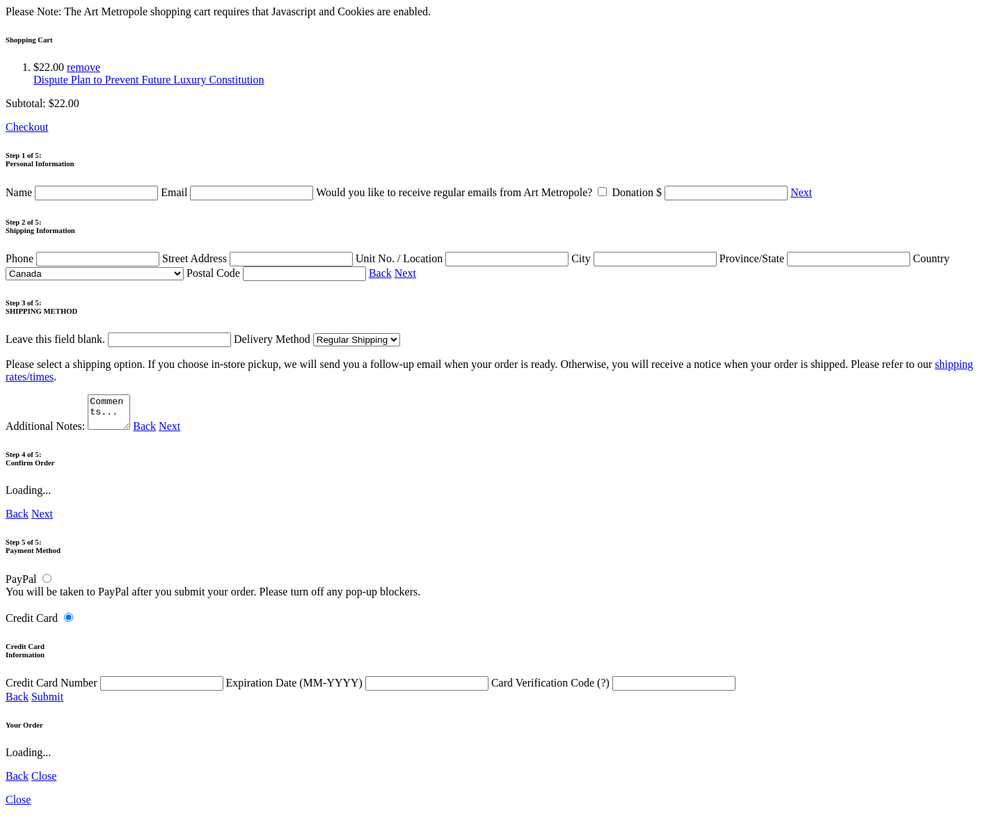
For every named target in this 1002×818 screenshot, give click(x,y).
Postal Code (277, 273)
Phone (84, 258)
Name (83, 192)
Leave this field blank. (118, 339)
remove (83, 67)
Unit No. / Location (463, 258)
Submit (47, 703)
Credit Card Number (116, 689)
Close (43, 782)
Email (238, 192)
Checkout (27, 127)
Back (380, 273)
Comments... (111, 415)
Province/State (816, 258)
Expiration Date (358, 689)
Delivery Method (317, 339)
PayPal (21, 585)
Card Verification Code (613, 689)
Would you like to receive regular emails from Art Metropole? (464, 192)
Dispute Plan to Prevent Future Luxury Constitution (148, 80)
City (645, 258)
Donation (701, 192)
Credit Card (32, 624)
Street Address (259, 258)
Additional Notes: (70, 432)
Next (801, 192)
